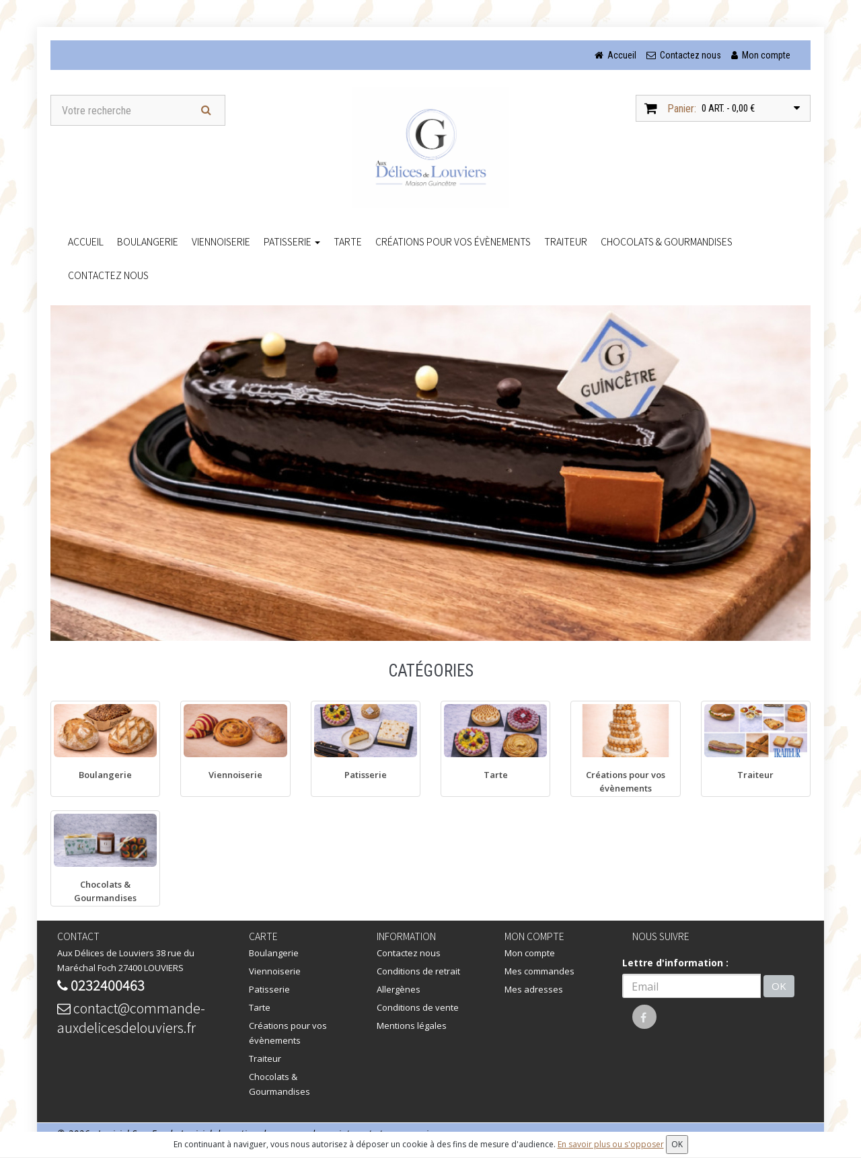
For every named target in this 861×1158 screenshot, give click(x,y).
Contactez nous (108, 275)
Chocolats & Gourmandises (667, 241)
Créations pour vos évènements (453, 241)
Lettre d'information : (675, 962)
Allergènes (398, 989)
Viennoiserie (221, 241)
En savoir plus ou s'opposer (611, 1144)
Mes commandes (539, 971)
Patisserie (292, 241)
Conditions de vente (418, 1007)
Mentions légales (412, 1025)
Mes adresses (533, 989)
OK (779, 986)
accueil (86, 241)
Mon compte (529, 953)
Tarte (348, 241)
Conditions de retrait (418, 971)
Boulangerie (147, 241)
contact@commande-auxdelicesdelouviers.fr (131, 1017)
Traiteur (565, 241)
